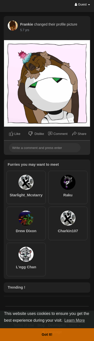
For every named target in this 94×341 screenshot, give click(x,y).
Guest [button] (82, 4)
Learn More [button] (74, 320)
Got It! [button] (47, 334)
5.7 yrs (24, 30)
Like (14, 133)
